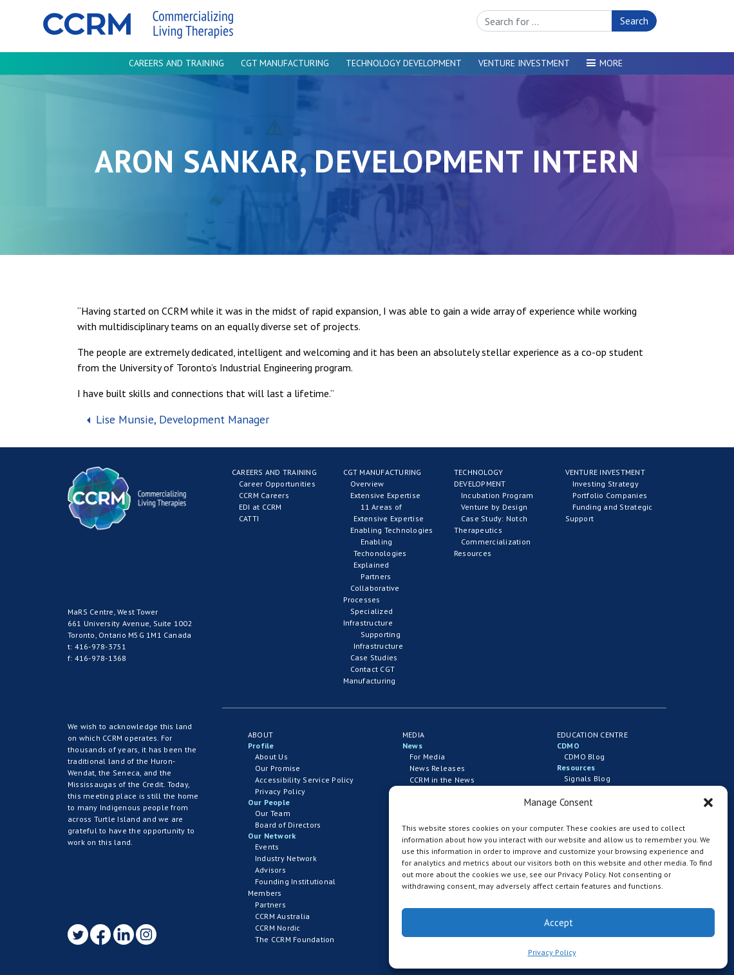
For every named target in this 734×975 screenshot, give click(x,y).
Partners (376, 576)
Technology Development (404, 63)
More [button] (611, 63)
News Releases (437, 768)
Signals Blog (587, 778)
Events (267, 846)
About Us (271, 756)
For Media (427, 756)
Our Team (272, 813)
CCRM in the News (442, 780)
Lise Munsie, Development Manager (181, 419)
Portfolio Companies (610, 495)
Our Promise (278, 768)
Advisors (270, 870)
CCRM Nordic (278, 928)
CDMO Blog (584, 756)
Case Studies (374, 657)
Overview (367, 483)
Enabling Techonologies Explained (380, 553)
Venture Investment (524, 63)
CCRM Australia (282, 916)
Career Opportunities (277, 483)
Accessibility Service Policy (304, 780)
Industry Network (286, 858)
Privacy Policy (552, 952)
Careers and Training (176, 63)
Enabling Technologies (391, 530)
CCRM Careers (264, 495)
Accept (558, 922)
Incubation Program (497, 495)
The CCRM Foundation (295, 939)
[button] (708, 802)
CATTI (249, 518)
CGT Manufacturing (285, 63)
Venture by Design (494, 507)
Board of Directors (288, 825)
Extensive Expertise (385, 495)
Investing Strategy (605, 483)
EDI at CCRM (260, 507)
